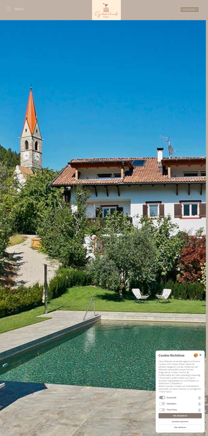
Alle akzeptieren (180, 416)
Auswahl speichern (180, 421)
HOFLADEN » (189, 9)
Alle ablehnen (180, 427)
